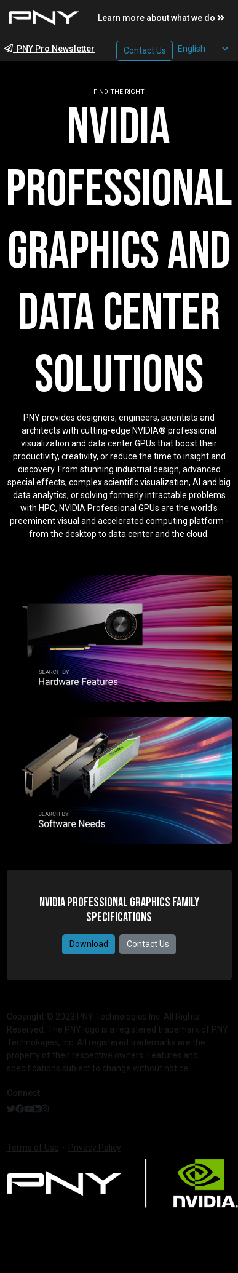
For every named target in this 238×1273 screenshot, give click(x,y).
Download (88, 944)
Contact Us (148, 944)
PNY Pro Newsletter (49, 49)
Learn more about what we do (161, 18)
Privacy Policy (94, 1147)
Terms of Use (33, 1147)
